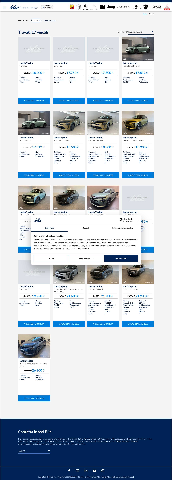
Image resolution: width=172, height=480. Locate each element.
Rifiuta (51, 258)
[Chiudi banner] (137, 220)
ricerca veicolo (48, 6)
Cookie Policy (106, 477)
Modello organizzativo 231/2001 (123, 477)
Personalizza (86, 258)
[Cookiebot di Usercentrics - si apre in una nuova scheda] (121, 220)
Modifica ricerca (50, 20)
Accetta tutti (121, 258)
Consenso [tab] (49, 228)
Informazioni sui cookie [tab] (122, 228)
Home (145, 14)
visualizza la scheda (34, 101)
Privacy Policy (96, 477)
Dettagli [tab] (86, 228)
